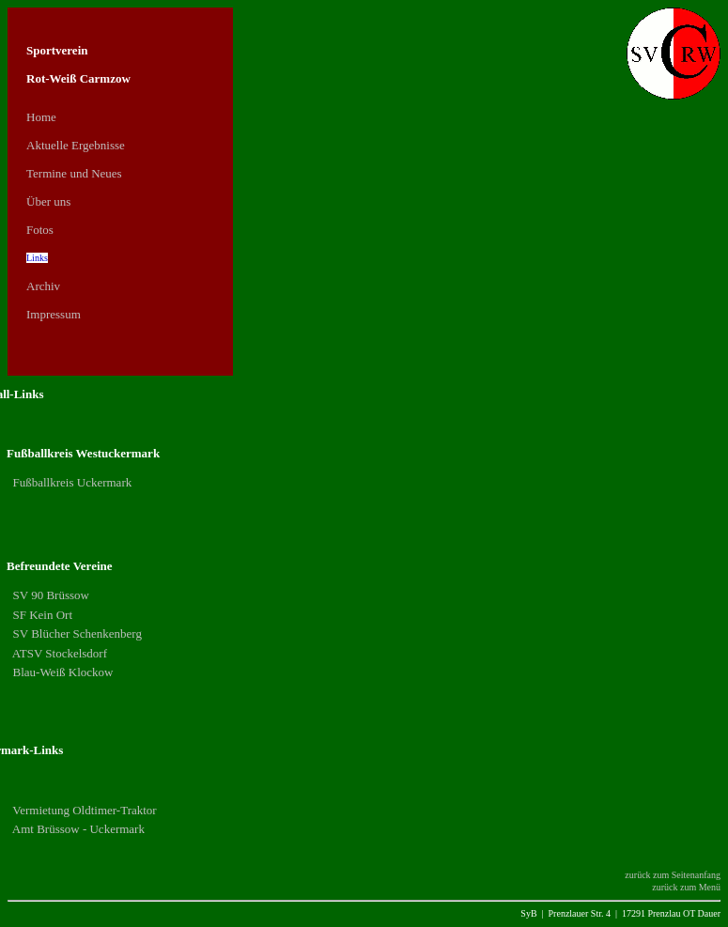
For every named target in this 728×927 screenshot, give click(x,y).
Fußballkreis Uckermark (70, 482)
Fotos (40, 230)
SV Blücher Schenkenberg (75, 633)
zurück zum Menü (686, 887)
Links (37, 258)
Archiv (43, 286)
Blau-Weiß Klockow (61, 672)
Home (41, 117)
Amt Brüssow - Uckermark (77, 829)
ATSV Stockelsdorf (58, 653)
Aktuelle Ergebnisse (75, 145)
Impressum (53, 314)
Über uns (48, 201)
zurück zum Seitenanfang (672, 875)
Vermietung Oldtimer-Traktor (82, 810)
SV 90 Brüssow (49, 595)
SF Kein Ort (40, 615)
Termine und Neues (74, 173)
